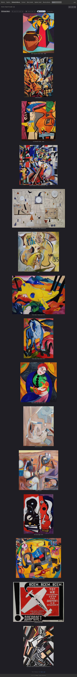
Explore (8, 2)
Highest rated (38, 2)
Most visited (30, 2)
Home (2, 7)
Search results (9, 7)
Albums (3, 2)
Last (44, 672)
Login (75, 2)
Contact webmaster (42, 675)
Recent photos (46, 2)
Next (42, 672)
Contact (23, 2)
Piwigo (37, 675)
